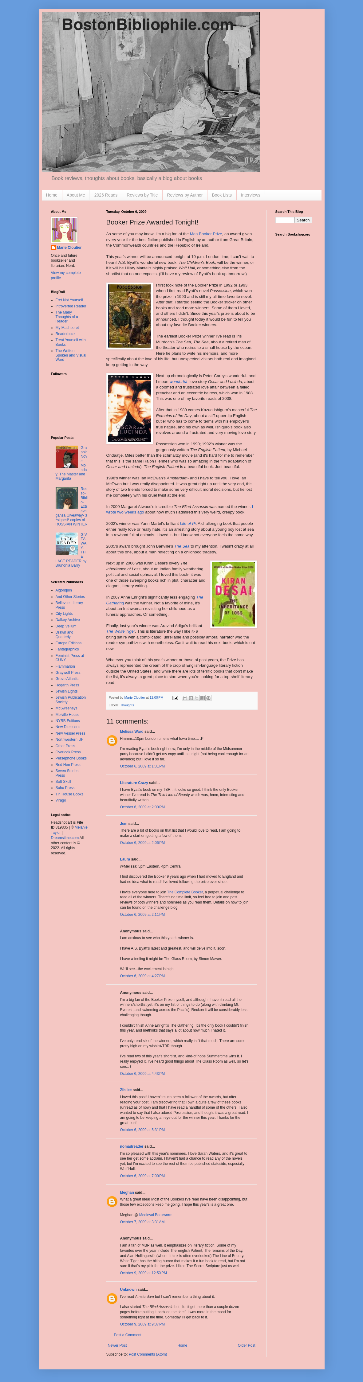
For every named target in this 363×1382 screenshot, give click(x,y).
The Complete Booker (185, 892)
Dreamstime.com (65, 838)
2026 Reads (106, 195)
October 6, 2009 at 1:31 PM (142, 766)
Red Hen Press (68, 765)
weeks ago (134, 512)
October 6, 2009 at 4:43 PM (142, 1074)
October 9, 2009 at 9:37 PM (142, 1324)
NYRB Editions (68, 721)
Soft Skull (63, 781)
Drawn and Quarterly (64, 634)
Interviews (250, 195)
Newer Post (117, 1345)
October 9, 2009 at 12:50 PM (143, 1273)
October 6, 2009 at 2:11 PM (142, 914)
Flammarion (65, 666)
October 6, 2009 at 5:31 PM (142, 1130)
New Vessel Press (70, 733)
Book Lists (222, 195)
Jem (124, 824)
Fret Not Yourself (69, 300)
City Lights (64, 613)
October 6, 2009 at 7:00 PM (142, 1176)
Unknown (128, 1289)
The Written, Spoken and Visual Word (71, 355)
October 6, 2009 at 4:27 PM (142, 976)
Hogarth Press (67, 685)
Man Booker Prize (206, 234)
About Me (76, 195)
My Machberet (67, 328)
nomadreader (132, 1146)
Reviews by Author (185, 195)
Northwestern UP (70, 739)
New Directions (68, 727)
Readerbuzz (66, 334)
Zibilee (126, 1090)
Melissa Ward (132, 731)
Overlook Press (68, 752)
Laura (125, 859)
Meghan (127, 1192)
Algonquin (64, 590)
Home (51, 195)
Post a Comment (127, 1335)
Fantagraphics (67, 649)
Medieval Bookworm (155, 1215)
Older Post (246, 1345)
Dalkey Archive (68, 620)
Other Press (65, 746)
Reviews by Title (142, 195)
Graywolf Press (68, 672)
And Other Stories (70, 597)
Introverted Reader (71, 306)
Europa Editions (69, 643)
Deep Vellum (66, 626)
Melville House (68, 714)
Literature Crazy (134, 783)
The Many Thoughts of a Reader (67, 316)
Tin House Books (70, 794)
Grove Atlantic (67, 679)
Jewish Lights (67, 691)
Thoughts (127, 705)
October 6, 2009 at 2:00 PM (142, 807)
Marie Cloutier (69, 247)
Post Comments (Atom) (148, 1354)
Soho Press (65, 788)
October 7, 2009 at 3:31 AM (142, 1222)
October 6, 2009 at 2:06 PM (142, 843)
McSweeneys (66, 708)
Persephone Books (71, 758)
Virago (61, 800)
